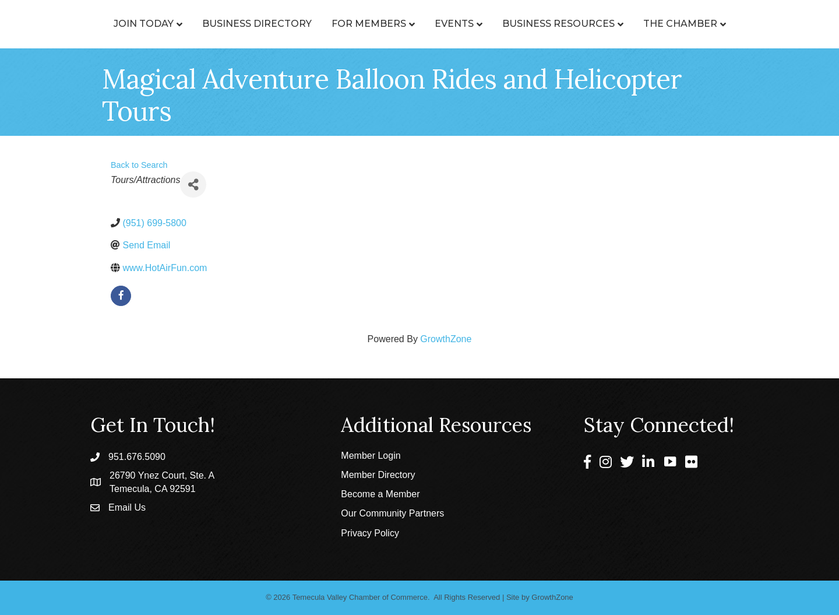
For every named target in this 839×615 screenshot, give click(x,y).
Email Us (127, 507)
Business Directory (204, 23)
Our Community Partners (392, 513)
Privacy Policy (370, 533)
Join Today (91, 23)
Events (506, 23)
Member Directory (378, 475)
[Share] (193, 184)
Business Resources (611, 23)
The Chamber (733, 23)
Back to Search (139, 165)
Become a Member (380, 494)
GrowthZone (445, 339)
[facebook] (121, 296)
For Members (316, 23)
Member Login (370, 456)
